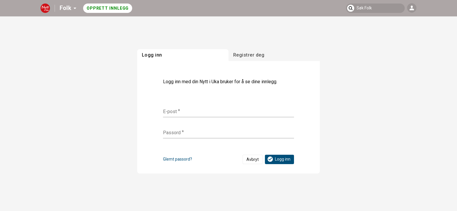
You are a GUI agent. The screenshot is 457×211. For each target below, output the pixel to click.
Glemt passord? (177, 159)
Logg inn (278, 159)
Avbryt (252, 159)
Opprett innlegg (108, 8)
